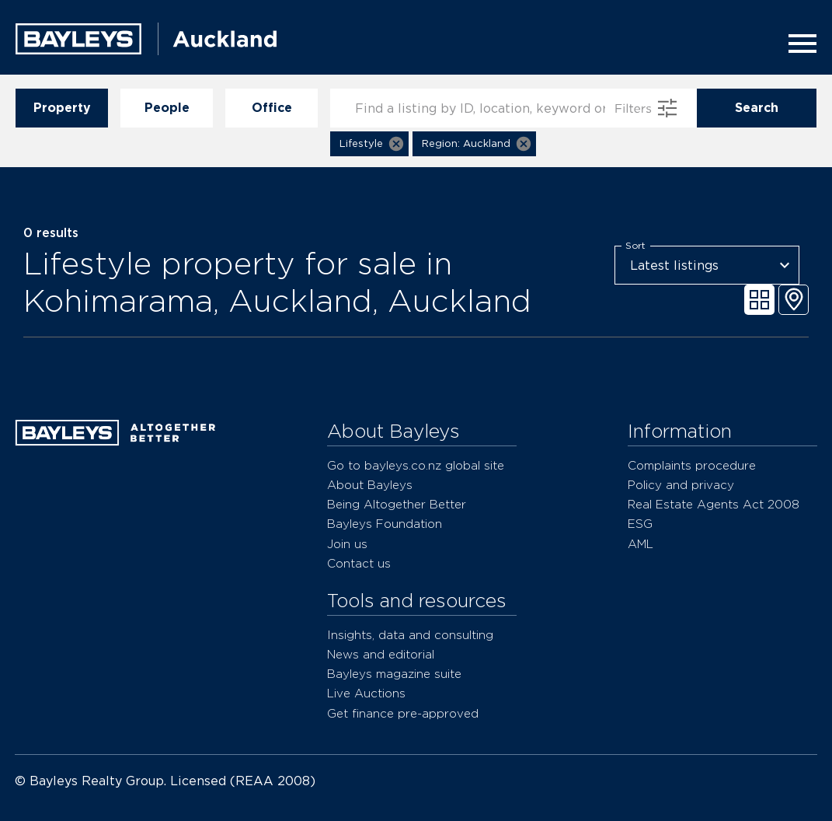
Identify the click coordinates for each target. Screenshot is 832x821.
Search (757, 108)
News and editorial (380, 654)
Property (61, 108)
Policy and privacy (681, 484)
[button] (369, 143)
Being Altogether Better (396, 504)
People (166, 108)
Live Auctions (366, 693)
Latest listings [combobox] (674, 265)
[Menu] (798, 44)
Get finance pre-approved (403, 713)
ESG (640, 523)
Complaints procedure (692, 465)
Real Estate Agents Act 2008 (713, 504)
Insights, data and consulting (410, 634)
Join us (347, 543)
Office (271, 108)
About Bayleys (370, 484)
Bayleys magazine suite (394, 673)
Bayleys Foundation (384, 523)
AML (640, 543)
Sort (635, 245)
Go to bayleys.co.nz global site (415, 465)
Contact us (359, 563)
